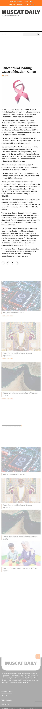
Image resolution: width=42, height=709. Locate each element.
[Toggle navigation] (4, 34)
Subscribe (12, 4)
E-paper (20, 4)
